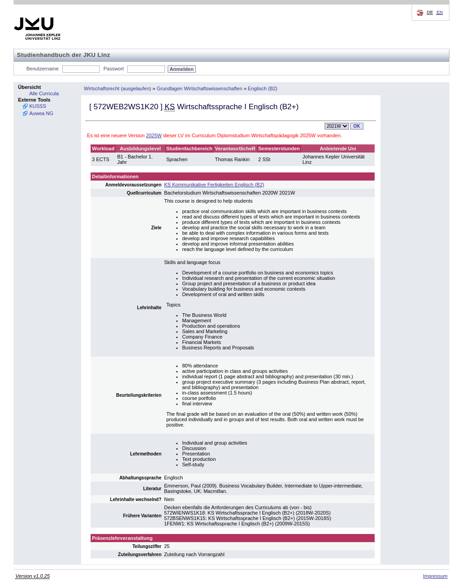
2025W (154, 135)
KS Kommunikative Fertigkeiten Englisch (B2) (214, 184)
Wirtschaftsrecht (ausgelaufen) (117, 88)
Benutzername (43, 68)
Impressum (435, 576)
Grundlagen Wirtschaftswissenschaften (199, 88)
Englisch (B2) (262, 88)
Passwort (113, 68)
